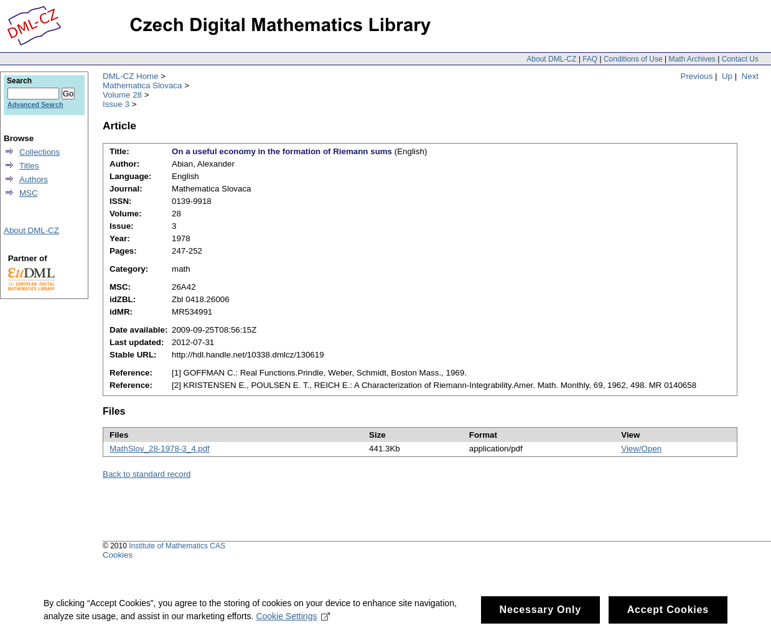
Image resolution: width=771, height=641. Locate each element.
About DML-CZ (551, 59)
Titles (29, 165)
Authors (33, 179)
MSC (28, 193)
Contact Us (740, 59)
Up (727, 76)
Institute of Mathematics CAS (177, 546)
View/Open (641, 448)
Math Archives (691, 59)
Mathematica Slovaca (142, 85)
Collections (39, 152)
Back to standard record (147, 474)
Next (750, 76)
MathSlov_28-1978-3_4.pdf (160, 448)
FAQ (589, 59)
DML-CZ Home (131, 76)
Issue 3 (116, 104)
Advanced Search (35, 104)
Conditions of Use (633, 59)
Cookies (118, 555)
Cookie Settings (293, 617)
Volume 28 (122, 94)
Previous (697, 76)
